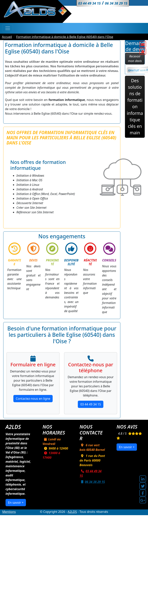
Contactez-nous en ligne (33, 398)
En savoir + (15, 502)
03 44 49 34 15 (90, 404)
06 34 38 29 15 (92, 482)
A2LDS (72, 512)
